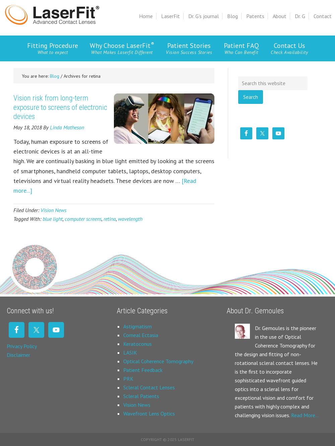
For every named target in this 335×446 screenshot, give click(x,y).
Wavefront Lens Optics (149, 413)
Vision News (53, 210)
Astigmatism (137, 326)
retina (110, 218)
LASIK (130, 352)
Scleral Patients (141, 396)
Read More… (305, 415)
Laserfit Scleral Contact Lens (52, 15)
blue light (53, 218)
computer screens (83, 218)
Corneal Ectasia (140, 335)
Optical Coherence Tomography (158, 361)
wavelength (130, 218)
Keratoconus (137, 343)
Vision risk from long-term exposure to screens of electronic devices (60, 107)
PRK (128, 378)
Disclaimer (18, 355)
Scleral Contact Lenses (149, 387)
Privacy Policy (22, 346)
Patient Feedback (142, 370)
